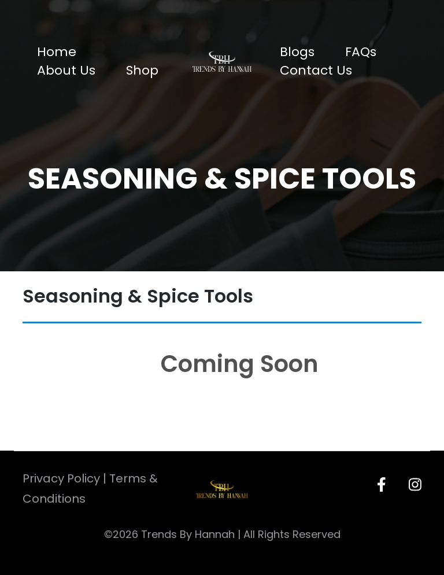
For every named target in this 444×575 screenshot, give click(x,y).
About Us (66, 70)
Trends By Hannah (188, 534)
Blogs (297, 52)
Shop (142, 70)
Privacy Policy (61, 478)
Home (56, 52)
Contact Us (316, 70)
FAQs (360, 52)
